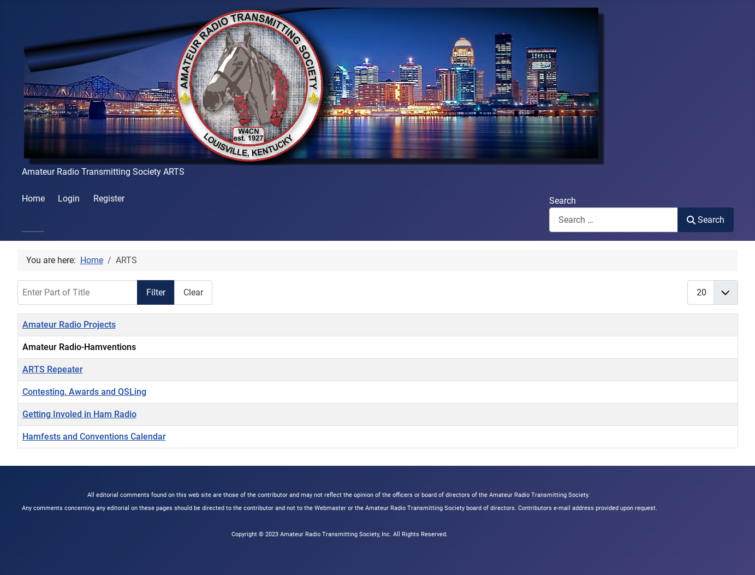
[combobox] (613, 220)
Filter (155, 292)
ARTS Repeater (52, 369)
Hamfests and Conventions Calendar (94, 436)
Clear (193, 292)
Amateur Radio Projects (69, 324)
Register (108, 198)
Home (33, 198)
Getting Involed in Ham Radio (79, 414)
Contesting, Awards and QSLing (84, 392)
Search (562, 200)
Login (69, 198)
